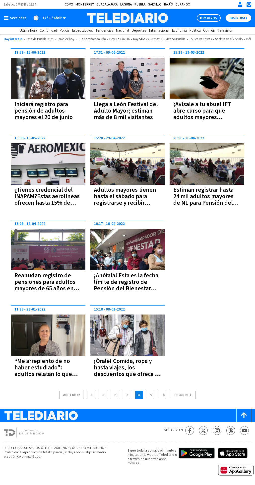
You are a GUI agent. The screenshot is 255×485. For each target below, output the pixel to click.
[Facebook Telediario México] (189, 430)
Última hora (28, 30)
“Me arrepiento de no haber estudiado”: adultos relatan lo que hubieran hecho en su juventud (43, 374)
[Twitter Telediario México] (203, 430)
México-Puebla (176, 39)
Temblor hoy (65, 39)
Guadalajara (107, 4)
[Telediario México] (127, 18)
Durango (183, 4)
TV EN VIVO (209, 18)
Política (195, 30)
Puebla (140, 4)
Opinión (209, 30)
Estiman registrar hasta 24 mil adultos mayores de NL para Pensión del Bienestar (203, 199)
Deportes (138, 30)
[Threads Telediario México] (230, 430)
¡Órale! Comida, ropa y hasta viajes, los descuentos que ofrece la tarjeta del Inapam (127, 371)
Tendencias (104, 30)
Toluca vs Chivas (200, 39)
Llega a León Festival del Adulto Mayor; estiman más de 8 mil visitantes (126, 111)
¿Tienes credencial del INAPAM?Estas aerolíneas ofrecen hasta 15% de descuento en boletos (47, 199)
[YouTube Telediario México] (244, 430)
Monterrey (84, 4)
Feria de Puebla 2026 (39, 39)
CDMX (69, 4)
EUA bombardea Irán (92, 39)
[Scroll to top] (243, 415)
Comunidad (48, 30)
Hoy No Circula (119, 39)
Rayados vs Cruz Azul (147, 39)
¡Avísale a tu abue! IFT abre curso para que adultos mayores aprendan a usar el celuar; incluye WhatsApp (206, 117)
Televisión (225, 30)
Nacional (122, 30)
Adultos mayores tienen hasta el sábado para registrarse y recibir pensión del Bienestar (125, 199)
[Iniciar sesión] (240, 4)
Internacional (159, 30)
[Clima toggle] (48, 18)
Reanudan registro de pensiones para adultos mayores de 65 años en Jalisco (44, 285)
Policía (64, 30)
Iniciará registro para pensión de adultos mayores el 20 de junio (43, 111)
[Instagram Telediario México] (217, 430)
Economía (179, 30)
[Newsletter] (248, 5)
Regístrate (238, 18)
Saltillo (155, 4)
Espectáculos (82, 30)
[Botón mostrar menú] (16, 17)
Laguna (126, 4)
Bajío (168, 4)
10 (163, 395)
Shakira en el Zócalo (229, 39)
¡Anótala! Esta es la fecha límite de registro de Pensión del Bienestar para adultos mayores (126, 285)
